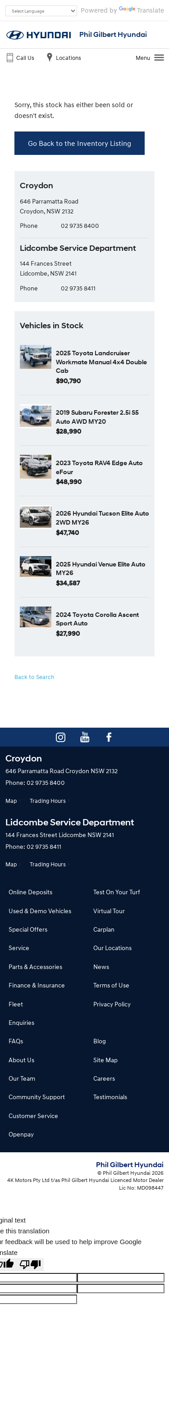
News (101, 966)
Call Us (19, 57)
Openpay (21, 1134)
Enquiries (21, 1022)
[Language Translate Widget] (41, 10)
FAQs (16, 1041)
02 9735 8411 (78, 288)
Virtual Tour (109, 911)
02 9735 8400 (80, 225)
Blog (99, 1041)
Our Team (22, 1078)
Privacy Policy (112, 1004)
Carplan (103, 929)
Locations (62, 57)
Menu (150, 57)
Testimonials (110, 1096)
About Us (21, 1060)
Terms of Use (111, 985)
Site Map (105, 1060)
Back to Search (34, 676)
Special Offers (28, 929)
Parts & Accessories (35, 966)
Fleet (16, 1004)
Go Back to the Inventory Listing (79, 143)
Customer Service (33, 1115)
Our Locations (112, 947)
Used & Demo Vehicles (40, 911)
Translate (141, 10)
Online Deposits (30, 892)
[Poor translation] (30, 1264)
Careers (104, 1078)
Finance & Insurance (37, 985)
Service (19, 947)
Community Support (37, 1096)
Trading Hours (48, 800)
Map (11, 800)
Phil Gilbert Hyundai (113, 34)
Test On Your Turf (116, 892)
